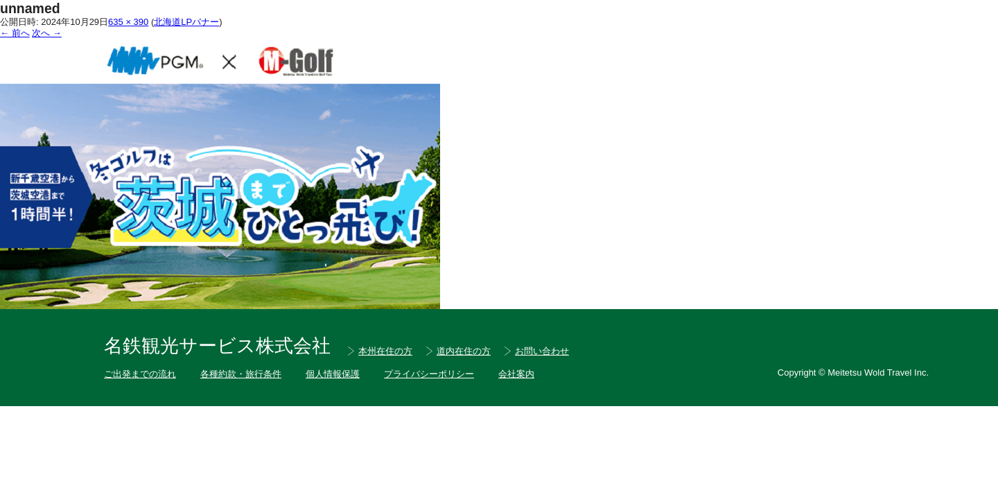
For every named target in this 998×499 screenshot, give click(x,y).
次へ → (47, 33)
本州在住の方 (385, 351)
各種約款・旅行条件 (240, 373)
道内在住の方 (464, 351)
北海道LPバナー (186, 22)
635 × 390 (128, 22)
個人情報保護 (333, 373)
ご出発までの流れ (140, 373)
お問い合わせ (542, 351)
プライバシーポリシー (429, 373)
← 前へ (15, 33)
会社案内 (516, 373)
